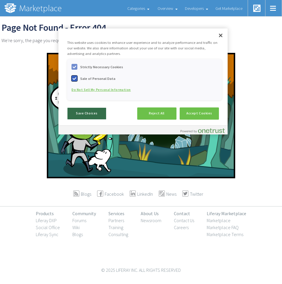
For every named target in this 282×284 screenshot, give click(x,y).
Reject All (157, 113)
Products (45, 213)
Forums (79, 220)
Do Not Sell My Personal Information (101, 90)
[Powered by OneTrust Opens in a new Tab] (203, 130)
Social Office (48, 227)
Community (84, 213)
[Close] (220, 35)
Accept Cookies (199, 113)
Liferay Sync (47, 234)
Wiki (76, 227)
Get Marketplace (228, 8)
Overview (165, 8)
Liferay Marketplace (226, 213)
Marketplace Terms (225, 234)
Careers (181, 227)
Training (115, 227)
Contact (182, 213)
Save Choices (87, 113)
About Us (150, 213)
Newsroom (151, 220)
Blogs (77, 234)
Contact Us (184, 220)
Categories (136, 8)
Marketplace (219, 220)
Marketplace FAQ (223, 227)
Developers (194, 8)
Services (116, 213)
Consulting (118, 234)
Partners (116, 220)
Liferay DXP (46, 220)
